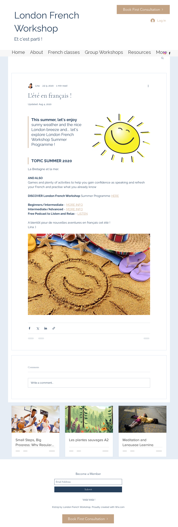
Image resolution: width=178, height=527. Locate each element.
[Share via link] (53, 328)
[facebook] (169, 53)
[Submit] (88, 489)
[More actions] (148, 86)
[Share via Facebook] (29, 328)
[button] (162, 57)
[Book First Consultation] (143, 9)
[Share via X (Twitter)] (37, 328)
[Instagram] (164, 53)
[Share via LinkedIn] (45, 328)
